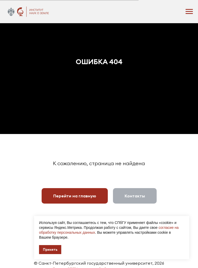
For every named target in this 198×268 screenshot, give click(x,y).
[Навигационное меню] (189, 11)
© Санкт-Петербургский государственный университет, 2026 (99, 263)
